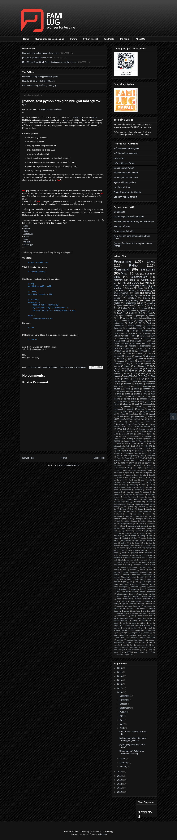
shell (137, 293)
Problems (132, 346)
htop (150, 536)
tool (149, 635)
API (136, 422)
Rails (126, 379)
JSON (126, 374)
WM (141, 468)
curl (149, 353)
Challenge (121, 338)
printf (116, 407)
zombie (119, 654)
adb (125, 470)
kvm (153, 308)
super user (130, 625)
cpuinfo (129, 499)
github (125, 528)
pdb (131, 582)
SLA (115, 463)
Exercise (117, 371)
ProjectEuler (119, 326)
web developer (119, 650)
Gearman (142, 441)
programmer (147, 331)
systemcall (147, 412)
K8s (149, 321)
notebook (134, 572)
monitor (131, 361)
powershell (134, 586)
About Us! (141, 39)
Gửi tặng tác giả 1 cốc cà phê (49, 39)
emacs (136, 389)
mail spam (139, 555)
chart (143, 485)
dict (125, 507)
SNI (139, 463)
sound (116, 412)
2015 (119, 771)
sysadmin (63, 367)
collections (118, 494)
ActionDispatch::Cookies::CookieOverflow (129, 424)
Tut (124, 282)
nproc (143, 572)
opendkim (126, 574)
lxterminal (148, 553)
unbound (151, 637)
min (133, 562)
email (123, 316)
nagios (142, 567)
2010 (119, 792)
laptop (116, 550)
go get (122, 531)
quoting (142, 591)
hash (149, 533)
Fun (147, 273)
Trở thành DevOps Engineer (127, 148)
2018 (119, 684)
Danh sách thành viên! (124, 231)
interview (120, 359)
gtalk (153, 531)
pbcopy (149, 579)
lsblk (134, 553)
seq (131, 608)
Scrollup (173, 416)
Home (26, 39)
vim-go (130, 417)
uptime (128, 642)
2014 (119, 776)
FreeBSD (148, 439)
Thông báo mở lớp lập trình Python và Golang (131, 752)
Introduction (118, 446)
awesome (129, 475)
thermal (132, 635)
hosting (142, 536)
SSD (149, 348)
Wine (148, 468)
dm (115, 509)
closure (149, 490)
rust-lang (141, 603)
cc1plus (149, 482)
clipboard (138, 490)
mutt (140, 361)
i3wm (135, 538)
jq (154, 545)
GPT (140, 371)
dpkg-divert (118, 511)
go (142, 303)
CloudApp (125, 369)
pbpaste (117, 582)
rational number (122, 594)
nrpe (150, 572)
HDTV (127, 443)
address (133, 470)
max (150, 557)
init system (150, 356)
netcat (133, 402)
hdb (126, 536)
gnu (148, 528)
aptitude (139, 473)
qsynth (134, 591)
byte (129, 480)
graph (146, 531)
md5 (115, 560)
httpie (25, 239)
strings (142, 623)
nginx (119, 311)
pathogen (127, 579)
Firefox (117, 295)
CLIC (152, 336)
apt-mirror (128, 473)
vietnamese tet (142, 645)
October (124, 704)
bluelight (149, 477)
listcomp (144, 550)
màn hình (133, 567)
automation (118, 475)
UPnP (149, 465)
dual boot (137, 514)
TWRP (129, 465)
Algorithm (143, 311)
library (135, 550)
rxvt (148, 603)
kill (133, 396)
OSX (149, 323)
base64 (152, 475)
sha (144, 611)
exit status (140, 516)
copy (150, 497)
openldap (136, 574)
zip (154, 652)
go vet (130, 531)
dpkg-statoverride (145, 511)
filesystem (118, 328)
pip (49, 367)
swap (125, 628)
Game (148, 293)
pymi (149, 407)
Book (121, 290)
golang (117, 285)
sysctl (150, 628)
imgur (136, 540)
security (130, 409)
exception (121, 391)
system (120, 305)
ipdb (115, 543)
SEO (135, 379)
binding (134, 477)
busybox (138, 384)
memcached (131, 560)
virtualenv (82, 367)
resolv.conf (118, 409)
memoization (143, 560)
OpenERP (134, 456)
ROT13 (133, 460)
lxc (153, 359)
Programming (145, 346)
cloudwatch (118, 492)
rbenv (133, 594)
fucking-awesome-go (127, 523)
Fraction (139, 439)
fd (124, 519)
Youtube (144, 381)
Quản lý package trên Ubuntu (127, 192)
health (133, 536)
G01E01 (117, 441)
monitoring (150, 328)
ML (150, 374)
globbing (140, 528)
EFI (150, 434)
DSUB (149, 431)
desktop (131, 504)
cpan (115, 499)
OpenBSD (128, 376)
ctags (145, 499)
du (127, 514)
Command (121, 269)
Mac (133, 451)
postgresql (147, 404)
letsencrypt (28, 244)
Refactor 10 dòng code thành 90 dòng (38, 81)
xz (122, 652)
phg (122, 584)
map (143, 557)
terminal (126, 318)
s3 (154, 603)
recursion (151, 594)
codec (136, 492)
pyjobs (138, 407)
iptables (123, 543)
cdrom (116, 485)
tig (144, 635)
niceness (117, 572)
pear (143, 582)
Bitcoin (146, 426)
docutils (149, 509)
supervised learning (144, 625)
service (141, 409)
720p (125, 422)
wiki (144, 650)
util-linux (120, 417)
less (149, 396)
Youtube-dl (28, 234)
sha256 (152, 611)
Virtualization (130, 303)
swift (137, 412)
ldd (129, 550)
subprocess (118, 625)
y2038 (128, 652)
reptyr (119, 599)
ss (131, 412)
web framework (133, 650)
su (150, 623)
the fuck (26, 242)
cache (150, 480)
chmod (149, 487)
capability (134, 482)
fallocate (117, 519)
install (119, 396)
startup (134, 620)
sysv (132, 630)
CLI (137, 273)
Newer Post (28, 458)
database (118, 356)
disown (142, 507)
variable (117, 645)
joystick (147, 545)
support (116, 628)
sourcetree (142, 618)
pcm (124, 582)
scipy (125, 333)
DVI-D (116, 434)
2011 (119, 788)
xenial (116, 652)
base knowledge (135, 326)
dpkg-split (130, 511)
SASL (150, 460)
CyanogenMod (143, 429)
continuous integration (37, 367)
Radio (142, 460)
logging (117, 399)
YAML (135, 381)
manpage (135, 557)
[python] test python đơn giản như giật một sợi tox (132, 739)
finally (118, 521)
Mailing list (142, 451)
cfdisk (124, 485)
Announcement (145, 295)
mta (117, 567)
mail (131, 555)
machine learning (147, 399)
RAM (116, 348)
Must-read (129, 285)
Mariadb (128, 453)
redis (118, 596)
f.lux (150, 516)
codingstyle (147, 492)
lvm (140, 553)
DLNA (128, 431)
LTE (147, 448)
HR (142, 443)
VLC (135, 468)
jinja (150, 543)
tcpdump (148, 333)
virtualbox (139, 305)
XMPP (118, 470)
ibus (142, 538)
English (117, 343)
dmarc (132, 509)
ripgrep (124, 601)
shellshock (134, 613)
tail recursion (150, 630)
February (124, 762)
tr (154, 635)
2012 (119, 784)
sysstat (124, 630)
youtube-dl (138, 652)
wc (151, 647)
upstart (117, 336)
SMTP (131, 463)
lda (123, 550)
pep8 (150, 582)
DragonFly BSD (128, 434)
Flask (25, 226)
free (150, 521)
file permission (149, 519)
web (135, 366)
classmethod (126, 490)
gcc (123, 526)
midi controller (122, 562)
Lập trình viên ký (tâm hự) (125, 197)
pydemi (117, 333)
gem (150, 526)
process (127, 407)
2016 (119, 692)
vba (124, 645)
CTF (118, 429)
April (122, 728)
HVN (153, 343)
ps (118, 318)
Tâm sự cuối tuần (122, 226)
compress (140, 494)
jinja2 (116, 545)
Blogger (103, 834)
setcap (126, 611)
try (128, 637)
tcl (122, 633)
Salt (150, 379)
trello (143, 414)
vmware (127, 366)
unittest (120, 640)
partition (120, 331)
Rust (140, 348)
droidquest (118, 514)
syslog (116, 630)
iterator (137, 543)
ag (127, 351)
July (122, 716)
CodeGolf (135, 338)
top (130, 414)
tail (115, 414)
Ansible (26, 228)
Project (124, 308)
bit (141, 477)
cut (136, 386)
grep (128, 328)
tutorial (152, 414)
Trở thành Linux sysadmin (126, 153)
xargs (134, 336)
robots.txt (148, 601)
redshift (126, 596)
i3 (129, 538)
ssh (140, 333)
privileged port (122, 589)
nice (150, 570)
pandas (152, 316)
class (116, 490)
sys (142, 628)
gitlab (119, 394)
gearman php (133, 526)
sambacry (128, 606)
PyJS (150, 458)
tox (75, 367)
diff (130, 507)
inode (143, 540)
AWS (148, 422)
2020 (119, 676)
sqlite (124, 412)
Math (131, 290)
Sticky (131, 313)
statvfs (125, 623)
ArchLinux (147, 318)
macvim (124, 555)
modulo (128, 565)
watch (144, 647)
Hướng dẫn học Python (124, 163)
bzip (135, 480)
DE (153, 429)
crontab (139, 353)
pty (143, 589)
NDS (118, 456)
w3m (150, 417)
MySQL (120, 346)
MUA (126, 451)
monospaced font (140, 565)
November (125, 700)
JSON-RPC (148, 446)
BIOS (130, 426)
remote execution (148, 596)
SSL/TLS (148, 463)
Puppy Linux (129, 458)
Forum (73, 39)
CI (151, 366)
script (133, 333)
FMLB (125, 343)
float (153, 391)
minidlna (142, 562)
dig (136, 507)
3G (146, 419)
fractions (143, 521)
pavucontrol (139, 579)
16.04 (136, 419)
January (124, 766)
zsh (121, 419)
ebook (127, 389)
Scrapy (26, 236)
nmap (141, 402)
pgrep (116, 584)
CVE (124, 429)
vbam (131, 645)
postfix (148, 361)
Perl (145, 376)
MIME (119, 451)
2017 (119, 688)
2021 (119, 672)
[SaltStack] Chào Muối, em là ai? (129, 216)
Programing (122, 261)
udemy (142, 637)
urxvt (136, 642)
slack (132, 616)
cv (151, 499)
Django (140, 321)
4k (115, 422)
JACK (128, 446)
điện (126, 654)
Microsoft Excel (140, 453)
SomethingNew (138, 277)
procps (135, 331)
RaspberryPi (128, 348)
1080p (128, 419)
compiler (129, 494)
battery (119, 477)
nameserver (122, 402)
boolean (127, 384)
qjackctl (126, 591)
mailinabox (118, 557)
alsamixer (142, 470)
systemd (147, 364)
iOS (145, 394)
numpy (117, 404)
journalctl (138, 545)
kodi (123, 548)
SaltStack (118, 381)
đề (132, 654)
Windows (117, 351)
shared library (122, 613)
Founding (129, 439)
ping (150, 584)
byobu (122, 480)
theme (123, 635)
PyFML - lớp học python (125, 182)
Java (122, 448)
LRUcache (138, 448)
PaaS (143, 456)
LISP (129, 448)
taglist (139, 630)
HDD (145, 343)
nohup (126, 572)
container (118, 353)
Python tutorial (90, 39)
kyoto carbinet (133, 548)
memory (120, 361)
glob (132, 528)
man (127, 557)
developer (147, 386)
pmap (116, 586)
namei (150, 567)
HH (135, 443)
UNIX (140, 313)
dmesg (140, 509)
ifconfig (149, 538)
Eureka (146, 298)
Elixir (149, 341)
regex (129, 364)
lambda (141, 396)
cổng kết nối (118, 502)
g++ (117, 526)
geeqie (143, 526)
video (126, 336)
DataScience (127, 321)
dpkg (116, 316)
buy (115, 480)
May (122, 724)
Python (78, 117)
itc (130, 543)
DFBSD (119, 431)
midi (153, 560)
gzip (142, 533)
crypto (137, 499)
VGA (129, 468)
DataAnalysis (135, 341)
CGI (153, 426)
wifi (115, 419)
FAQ (124, 436)
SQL (142, 379)
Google (152, 441)
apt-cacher (118, 473)
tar (117, 633)
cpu (122, 499)
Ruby (140, 288)
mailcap (149, 555)
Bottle (25, 231)
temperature (136, 633)
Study (117, 277)
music (124, 567)
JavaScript (121, 313)
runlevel (132, 603)
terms (116, 635)
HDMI (119, 443)
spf (151, 618)
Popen (119, 458)
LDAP (135, 374)
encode (128, 356)
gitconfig (117, 528)
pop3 (137, 404)
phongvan (127, 404)
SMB (123, 463)
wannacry (134, 647)
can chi (125, 482)
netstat (142, 570)
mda (122, 560)
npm (150, 402)
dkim (150, 507)
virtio (126, 647)
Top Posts (109, 39)
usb (143, 642)
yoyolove (118, 288)
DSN (142, 431)
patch (119, 579)
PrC (118, 379)
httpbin (116, 538)
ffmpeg (138, 519)
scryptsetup (148, 606)
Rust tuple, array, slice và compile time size (40, 53)
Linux (151, 261)
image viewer (126, 540)
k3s (118, 548)
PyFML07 (141, 458)
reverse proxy (149, 599)
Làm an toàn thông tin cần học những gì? (39, 85)
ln (151, 550)
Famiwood (148, 436)
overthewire (147, 574)
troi (123, 637)
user (150, 642)
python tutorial (130, 311)
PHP (138, 376)
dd (143, 502)
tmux (129, 305)
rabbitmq (151, 591)
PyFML (151, 288)
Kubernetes (119, 158)
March (123, 758)
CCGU (135, 282)
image (116, 540)
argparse (148, 473)
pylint (118, 591)
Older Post (99, 458)
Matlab (117, 303)
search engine (119, 608)
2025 (119, 668)
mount (152, 565)
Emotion (131, 298)
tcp (127, 633)
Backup (138, 426)
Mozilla (152, 453)
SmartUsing (144, 285)
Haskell (117, 374)
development (142, 504)
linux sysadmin (121, 293)
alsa (153, 381)
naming (116, 570)
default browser (119, 504)
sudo (138, 364)
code (128, 492)
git (137, 316)
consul (141, 497)
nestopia (133, 570)
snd (150, 616)
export (131, 391)
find (130, 316)
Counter (132, 429)
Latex (147, 300)
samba (119, 606)
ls (128, 553)
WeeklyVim (145, 290)
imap (153, 394)
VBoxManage (119, 468)
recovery (141, 594)
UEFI (127, 381)
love (123, 553)
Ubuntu (145, 279)
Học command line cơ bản (126, 172)
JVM (115, 448)
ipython (131, 359)
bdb (126, 477)
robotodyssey (136, 601)
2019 (119, 680)
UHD (139, 465)
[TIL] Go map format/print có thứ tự (37, 57)
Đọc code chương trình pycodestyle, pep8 (40, 76)
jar (144, 543)
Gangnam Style (129, 441)
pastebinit (151, 577)
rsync (124, 603)
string (134, 623)
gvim (127, 533)
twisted (134, 637)
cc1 (142, 482)
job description (126, 545)
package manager (130, 577)
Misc (124, 273)
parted (142, 577)
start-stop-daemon (120, 620)
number (117, 574)
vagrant (117, 366)
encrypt (129, 516)
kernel (140, 359)
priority (143, 586)
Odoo (125, 456)
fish (146, 391)
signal (152, 613)
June (122, 720)
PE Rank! (124, 39)
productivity (134, 589)
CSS (116, 321)
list (147, 359)
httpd (124, 538)
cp (129, 386)
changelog (134, 485)
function (141, 523)
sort (149, 409)
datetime (136, 502)
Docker (117, 298)
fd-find (130, 519)
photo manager (132, 584)
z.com (147, 652)
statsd (116, 623)
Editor (116, 436)
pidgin (144, 584)
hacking (144, 308)
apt (133, 351)
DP (135, 431)
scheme (151, 303)
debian (149, 326)
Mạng (130, 288)
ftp (115, 523)
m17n (116, 555)
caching (117, 482)
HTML (149, 443)
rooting (116, 603)
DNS (153, 311)
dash (127, 502)
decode (149, 502)
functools (151, 523)
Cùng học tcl (119, 212)
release (135, 596)
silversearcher (122, 616)
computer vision (130, 497)
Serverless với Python (124, 168)
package (117, 577)
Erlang (149, 369)
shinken (144, 613)
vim (66, 120)
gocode (138, 531)
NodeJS (117, 376)
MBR (143, 374)
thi (139, 635)
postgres (124, 586)
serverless (141, 608)
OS (140, 323)
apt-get (149, 313)
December (125, 696)
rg (117, 601)
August (123, 712)
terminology (148, 633)
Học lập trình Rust (122, 187)
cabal (142, 480)
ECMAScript (141, 434)
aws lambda (141, 475)
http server (137, 328)
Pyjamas (117, 460)
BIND (124, 426)
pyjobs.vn (151, 589)
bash (94, 117)
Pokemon (151, 456)
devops (134, 308)
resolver (138, 599)
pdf (137, 582)
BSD (150, 305)
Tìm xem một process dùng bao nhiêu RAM (134, 221)
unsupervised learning (135, 640)
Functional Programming (126, 300)
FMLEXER (129, 371)
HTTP (149, 371)
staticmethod (146, 620)
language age (147, 548)
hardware (138, 356)
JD (134, 446)
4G (151, 419)
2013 (119, 780)
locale (116, 553)
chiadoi (141, 487)
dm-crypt (123, 509)
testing (70, 367)
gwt (134, 533)
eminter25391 (149, 389)
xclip (150, 650)
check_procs (131, 487)
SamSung (117, 465)
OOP (131, 323)
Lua (153, 448)
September (125, 708)
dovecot (117, 389)
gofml (127, 394)
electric (148, 514)
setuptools (136, 611)
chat (150, 485)
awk (118, 384)
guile (143, 316)
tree (117, 637)
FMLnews (136, 343)
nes (124, 570)
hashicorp (117, 536)
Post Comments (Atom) (69, 465)
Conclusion (137, 369)
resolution (128, 599)
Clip (115, 369)
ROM (126, 460)
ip (127, 396)
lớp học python (130, 399)
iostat (150, 540)
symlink (134, 628)
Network (118, 279)
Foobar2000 (118, 439)
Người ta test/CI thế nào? (51, 109)
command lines (145, 351)
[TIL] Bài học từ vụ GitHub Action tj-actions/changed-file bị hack (49, 62)
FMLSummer (135, 436)
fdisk (139, 391)
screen (137, 606)
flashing (126, 521)
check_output (119, 487)
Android (136, 318)
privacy (152, 586)
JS (139, 446)
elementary (118, 516)
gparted (137, 394)
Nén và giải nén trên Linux (126, 177)
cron (129, 353)
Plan (153, 376)
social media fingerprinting (124, 618)
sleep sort (142, 616)
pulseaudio (118, 364)
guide (119, 533)
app (150, 470)
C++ (115, 308)
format (134, 521)
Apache (143, 336)
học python (129, 295)
